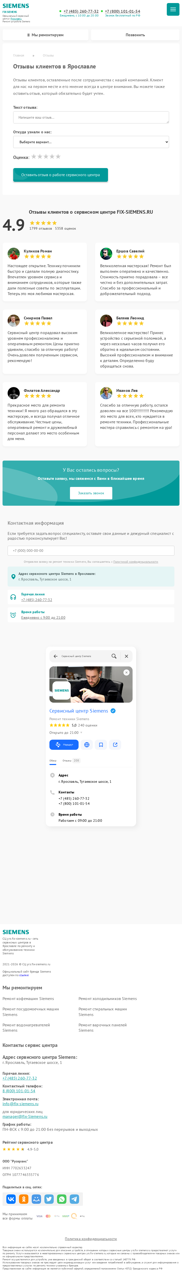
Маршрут (64, 745)
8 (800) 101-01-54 (19, 1090)
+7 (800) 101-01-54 (122, 11)
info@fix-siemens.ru (21, 1103)
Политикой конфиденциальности (135, 561)
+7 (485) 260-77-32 (81, 11)
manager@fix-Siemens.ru (25, 1116)
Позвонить (135, 34)
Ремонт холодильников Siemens (108, 998)
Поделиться (11, 1199)
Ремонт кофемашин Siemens (28, 998)
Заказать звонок (91, 493)
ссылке (24, 975)
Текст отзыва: (25, 107)
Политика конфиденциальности (91, 1238)
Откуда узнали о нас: (32, 131)
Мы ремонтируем (45, 34)
